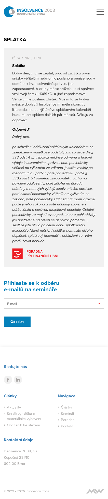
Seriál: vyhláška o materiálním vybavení (24, 416)
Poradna (68, 419)
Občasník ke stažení (23, 425)
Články (66, 407)
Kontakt (67, 426)
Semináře (68, 413)
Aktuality (14, 407)
